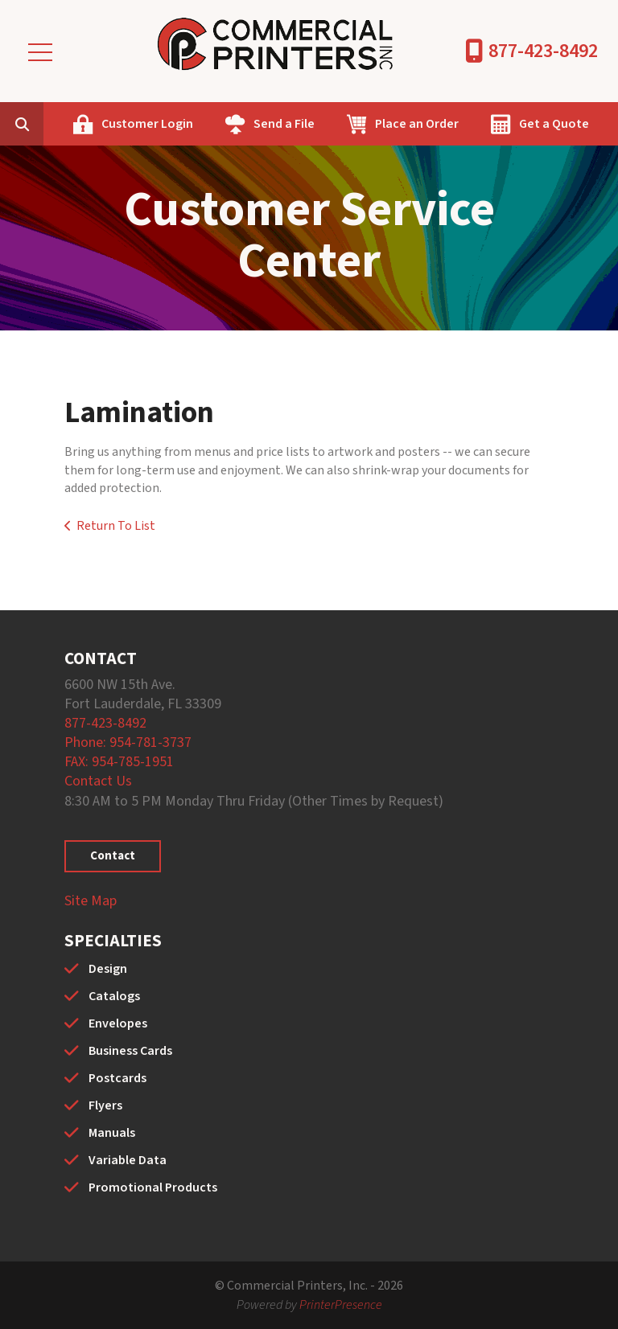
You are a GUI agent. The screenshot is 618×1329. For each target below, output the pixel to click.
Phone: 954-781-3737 (128, 742)
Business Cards (130, 1051)
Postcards (117, 1078)
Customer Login (147, 124)
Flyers (105, 1105)
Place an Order (417, 124)
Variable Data (128, 1160)
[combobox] (46, 124)
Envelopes (118, 1023)
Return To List (115, 526)
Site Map (90, 901)
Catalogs (114, 996)
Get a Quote (554, 124)
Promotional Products (153, 1187)
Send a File (284, 124)
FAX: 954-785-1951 (119, 762)
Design (108, 969)
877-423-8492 (543, 51)
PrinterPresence (340, 1305)
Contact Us (98, 781)
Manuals (112, 1133)
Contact (112, 855)
